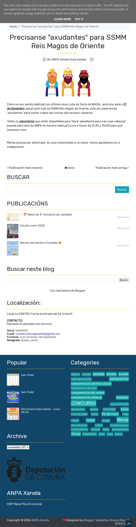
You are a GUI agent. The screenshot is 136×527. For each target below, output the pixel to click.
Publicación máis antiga (111, 167)
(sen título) (27, 375)
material (95, 429)
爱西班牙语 (122, 523)
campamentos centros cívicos (91, 383)
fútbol (90, 420)
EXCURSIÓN (109, 409)
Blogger (80, 290)
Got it (79, 19)
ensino (94, 409)
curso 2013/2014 (119, 404)
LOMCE (98, 425)
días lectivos (78, 409)
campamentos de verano (87, 392)
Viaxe (110, 434)
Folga (125, 414)
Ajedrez (75, 374)
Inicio (13, 26)
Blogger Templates (96, 520)
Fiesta (94, 414)
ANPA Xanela (40, 520)
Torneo (75, 434)
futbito (75, 420)
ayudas (123, 374)
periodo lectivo (120, 429)
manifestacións (79, 429)
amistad (86, 374)
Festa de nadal (79, 414)
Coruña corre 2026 (32, 225)
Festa (124, 409)
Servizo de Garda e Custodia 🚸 (41, 242)
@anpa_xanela (29, 340)
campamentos (118, 379)
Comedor (122, 397)
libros (122, 419)
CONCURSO (83, 403)
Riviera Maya (118, 520)
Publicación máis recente (25, 167)
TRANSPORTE (90, 434)
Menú (106, 429)
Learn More (62, 19)
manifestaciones (119, 425)
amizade (98, 374)
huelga (106, 420)
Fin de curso (110, 414)
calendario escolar (81, 379)
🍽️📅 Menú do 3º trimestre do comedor (46, 214)
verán (102, 434)
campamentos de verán (84, 388)
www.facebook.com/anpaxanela (38, 336)
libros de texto (79, 425)
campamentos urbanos (86, 397)
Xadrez (119, 434)
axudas (111, 374)
